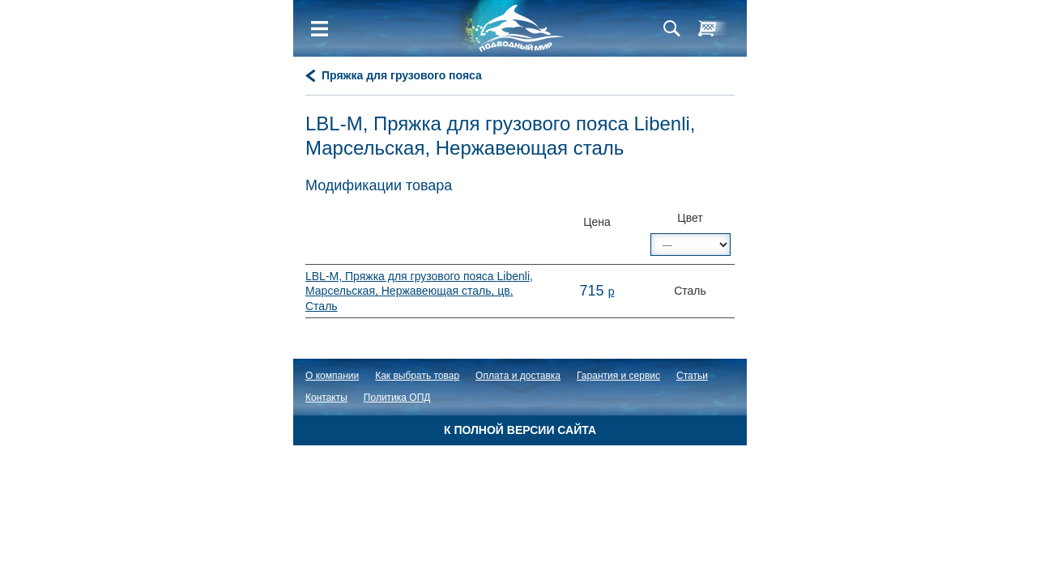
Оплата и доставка (517, 375)
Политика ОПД (397, 397)
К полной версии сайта (520, 429)
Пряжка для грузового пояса (402, 75)
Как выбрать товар (417, 375)
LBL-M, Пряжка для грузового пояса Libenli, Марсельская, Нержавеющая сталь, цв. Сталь (419, 291)
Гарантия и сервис (618, 375)
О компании (332, 375)
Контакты (326, 397)
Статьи (692, 375)
